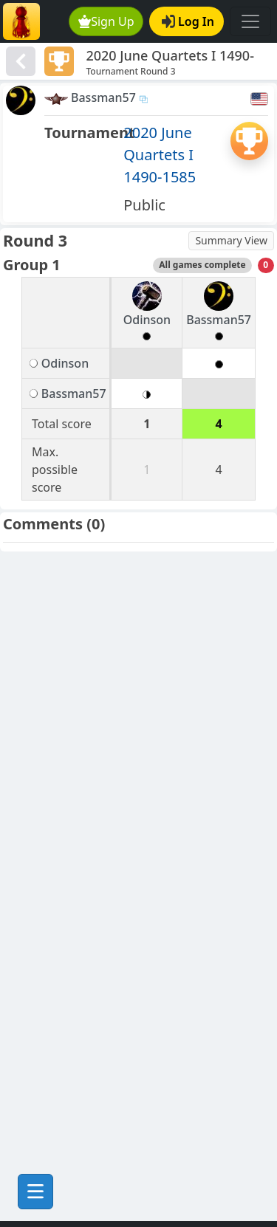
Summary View (231, 240)
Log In (188, 21)
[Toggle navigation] (250, 21)
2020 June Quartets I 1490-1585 (159, 155)
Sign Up (106, 21)
